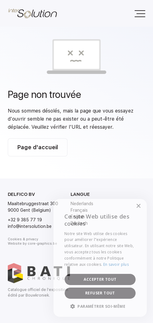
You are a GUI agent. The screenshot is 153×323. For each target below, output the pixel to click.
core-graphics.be (42, 244)
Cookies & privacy (23, 239)
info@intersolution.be (30, 226)
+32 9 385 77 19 (25, 219)
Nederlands (82, 203)
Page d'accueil (37, 147)
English (78, 216)
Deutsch (79, 223)
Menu (136, 10)
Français (79, 210)
